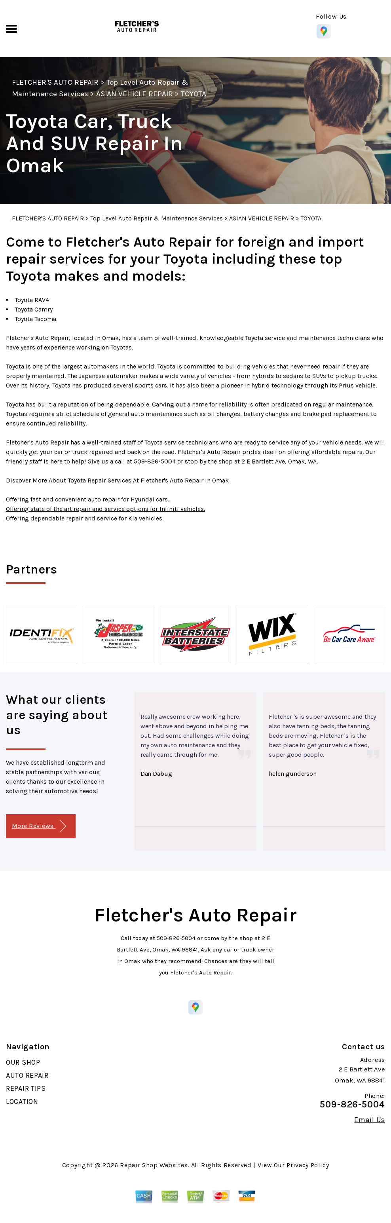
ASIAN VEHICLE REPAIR (134, 93)
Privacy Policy (308, 1165)
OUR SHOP (23, 1062)
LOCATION (22, 1101)
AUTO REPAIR (27, 1075)
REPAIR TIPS (26, 1088)
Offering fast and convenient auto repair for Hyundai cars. (87, 499)
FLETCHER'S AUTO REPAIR (55, 82)
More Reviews (39, 826)
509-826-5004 (155, 461)
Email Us (369, 1119)
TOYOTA (193, 93)
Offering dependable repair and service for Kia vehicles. (84, 518)
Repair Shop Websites (154, 1165)
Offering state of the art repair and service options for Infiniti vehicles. (105, 509)
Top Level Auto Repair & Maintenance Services (156, 218)
